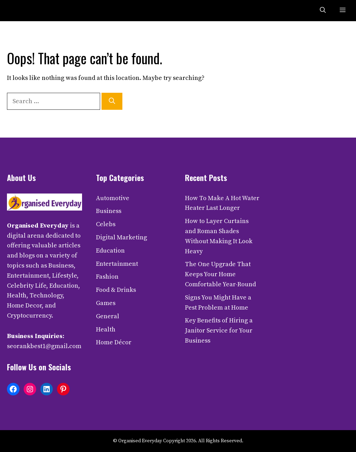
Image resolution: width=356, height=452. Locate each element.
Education (110, 251)
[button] (323, 10)
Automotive (112, 198)
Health (105, 330)
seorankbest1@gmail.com (44, 346)
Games (105, 303)
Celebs (105, 224)
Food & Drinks (116, 290)
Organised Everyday (37, 226)
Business (108, 211)
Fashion (107, 277)
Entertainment (117, 264)
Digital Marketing (121, 237)
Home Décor (113, 342)
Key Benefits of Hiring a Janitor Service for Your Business (219, 331)
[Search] (112, 101)
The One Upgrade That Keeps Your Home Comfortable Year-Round (220, 274)
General (107, 316)
